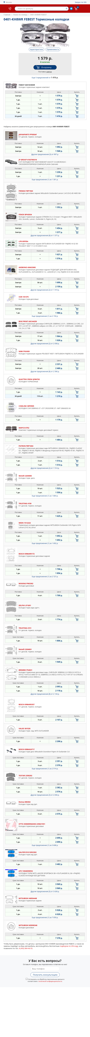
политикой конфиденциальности (50, 981)
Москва (9, 2)
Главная (7, 14)
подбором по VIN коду (69, 946)
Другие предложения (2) (45, 290)
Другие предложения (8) (45, 235)
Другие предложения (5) (45, 154)
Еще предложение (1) (45, 179)
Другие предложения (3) (45, 795)
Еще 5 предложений (45, 77)
